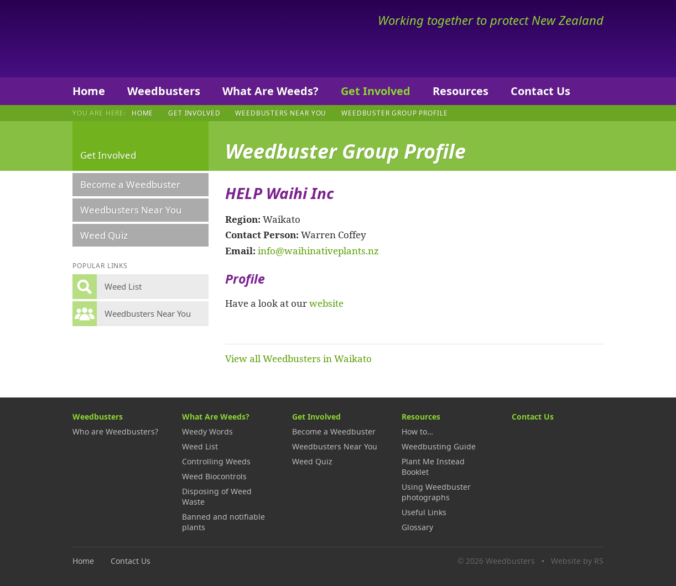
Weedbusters (154, 38)
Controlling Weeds (216, 461)
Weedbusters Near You (280, 112)
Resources (460, 90)
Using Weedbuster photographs (436, 492)
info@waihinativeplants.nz (318, 250)
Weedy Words (207, 431)
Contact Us (540, 90)
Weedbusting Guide (439, 446)
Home (88, 90)
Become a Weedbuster (130, 184)
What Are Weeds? (270, 90)
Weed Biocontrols (214, 476)
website (326, 303)
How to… (417, 431)
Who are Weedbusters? (115, 431)
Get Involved (375, 90)
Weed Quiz (104, 235)
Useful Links (424, 512)
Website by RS (577, 561)
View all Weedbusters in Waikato (298, 358)
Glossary (417, 527)
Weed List (200, 446)
